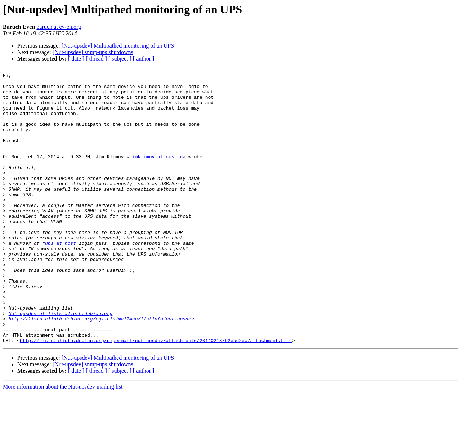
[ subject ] (119, 59)
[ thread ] (96, 59)
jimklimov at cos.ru (156, 174)
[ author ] (144, 59)
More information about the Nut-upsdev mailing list (62, 441)
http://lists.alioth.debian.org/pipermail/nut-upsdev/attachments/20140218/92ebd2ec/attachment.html (156, 394)
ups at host (60, 277)
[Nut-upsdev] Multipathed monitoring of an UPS (118, 46)
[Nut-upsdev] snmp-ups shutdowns (93, 52)
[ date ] (76, 59)
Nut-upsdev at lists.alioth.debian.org (61, 362)
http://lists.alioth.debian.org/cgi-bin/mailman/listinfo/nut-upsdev (101, 368)
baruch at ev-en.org (58, 27)
